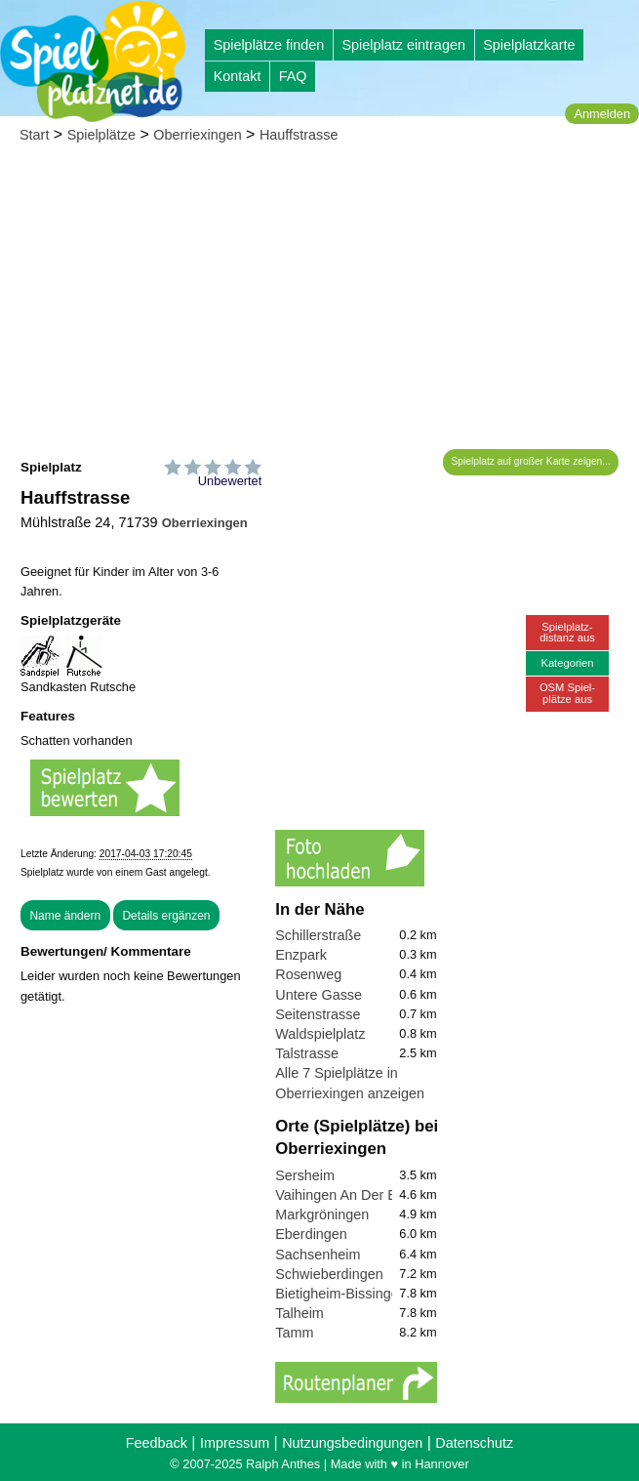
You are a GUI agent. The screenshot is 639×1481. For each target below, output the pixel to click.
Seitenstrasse (317, 1014)
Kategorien (566, 663)
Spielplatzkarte (529, 45)
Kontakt (237, 76)
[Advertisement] (319, 302)
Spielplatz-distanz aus (567, 632)
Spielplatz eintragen (402, 45)
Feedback (156, 1443)
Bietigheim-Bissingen (340, 1293)
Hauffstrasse (299, 135)
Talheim (299, 1313)
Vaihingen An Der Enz (343, 1195)
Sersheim (305, 1175)
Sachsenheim (317, 1254)
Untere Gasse (318, 995)
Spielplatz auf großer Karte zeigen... (531, 461)
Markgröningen (322, 1214)
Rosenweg (308, 974)
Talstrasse (307, 1053)
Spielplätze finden (269, 45)
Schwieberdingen (328, 1274)
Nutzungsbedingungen (352, 1443)
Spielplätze (101, 135)
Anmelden (602, 113)
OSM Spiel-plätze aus (567, 692)
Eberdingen (311, 1234)
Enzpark (301, 955)
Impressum (234, 1443)
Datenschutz (474, 1443)
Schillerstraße (318, 935)
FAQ (293, 76)
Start (34, 135)
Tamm (294, 1332)
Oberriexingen (197, 135)
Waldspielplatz (320, 1034)
